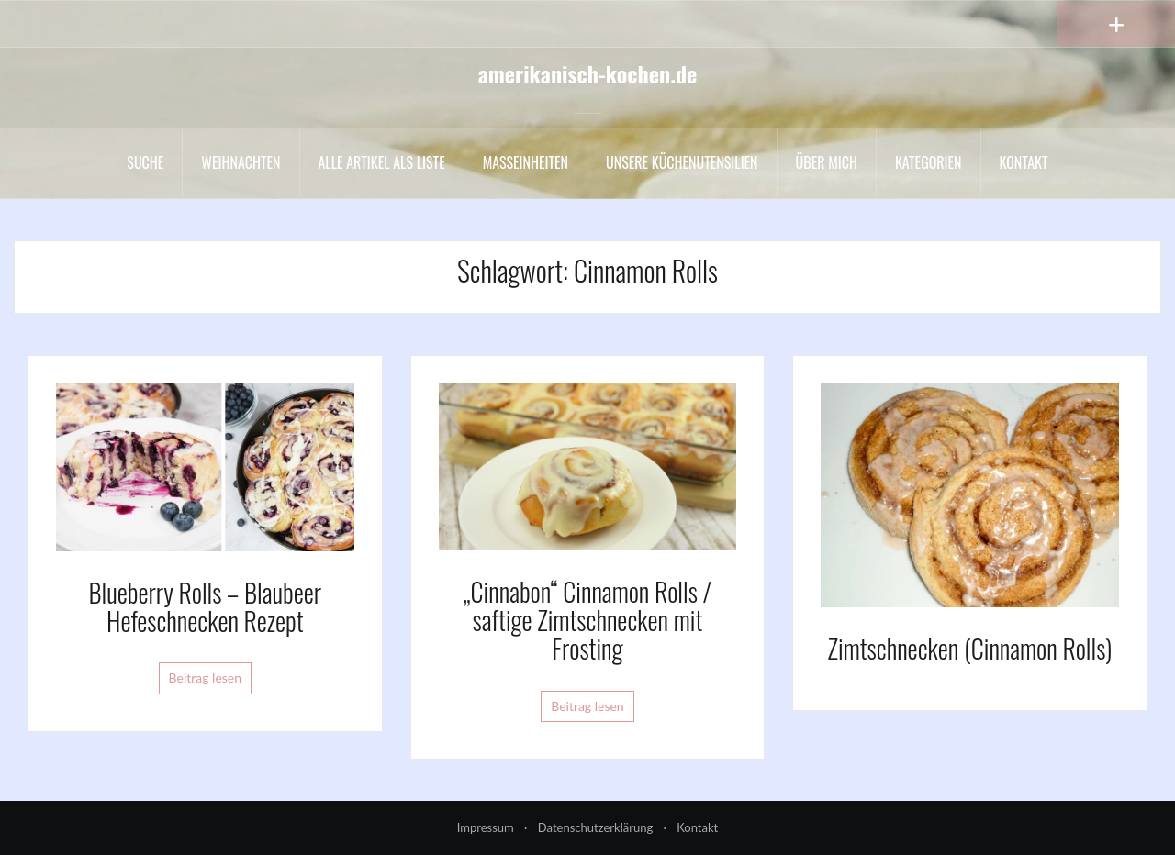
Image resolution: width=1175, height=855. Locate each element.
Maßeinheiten (525, 162)
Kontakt (1024, 162)
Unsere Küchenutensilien (682, 162)
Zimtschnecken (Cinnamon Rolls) (970, 648)
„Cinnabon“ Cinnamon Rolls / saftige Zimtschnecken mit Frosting (588, 619)
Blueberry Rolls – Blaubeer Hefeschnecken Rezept (204, 606)
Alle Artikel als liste (382, 162)
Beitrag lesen (205, 677)
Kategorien (928, 162)
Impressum (485, 827)
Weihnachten (240, 162)
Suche (145, 162)
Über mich (826, 162)
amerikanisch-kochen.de (588, 73)
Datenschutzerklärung (595, 827)
